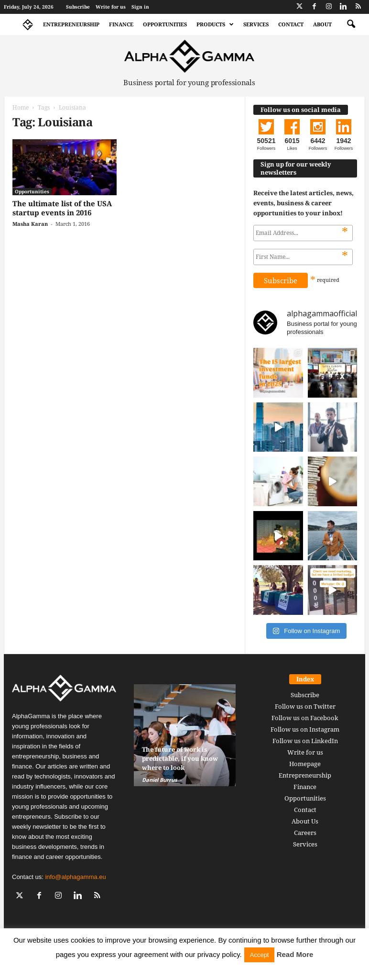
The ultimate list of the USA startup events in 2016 (62, 208)
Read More (295, 954)
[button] (350, 24)
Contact (291, 24)
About (322, 24)
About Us (305, 821)
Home (20, 107)
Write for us (111, 6)
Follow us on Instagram (305, 729)
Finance (121, 24)
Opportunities (165, 24)
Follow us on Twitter (305, 706)
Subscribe (78, 6)
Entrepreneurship (71, 24)
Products (215, 24)
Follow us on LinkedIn (305, 740)
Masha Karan (30, 223)
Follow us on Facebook (304, 717)
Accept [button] (259, 954)
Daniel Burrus (159, 779)
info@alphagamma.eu (75, 876)
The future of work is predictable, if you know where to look (180, 758)
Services (256, 24)
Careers (305, 832)
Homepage (305, 763)
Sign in (140, 6)
